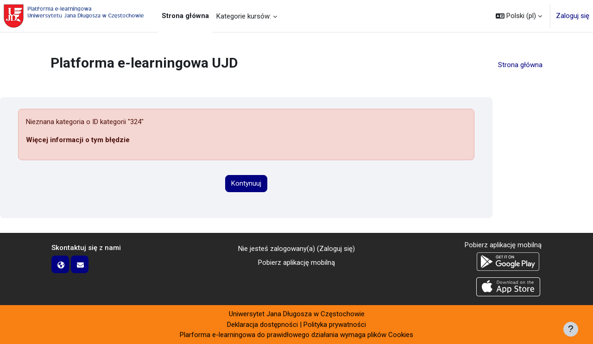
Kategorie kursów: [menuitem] (243, 16)
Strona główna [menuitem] (185, 16)
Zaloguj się (572, 16)
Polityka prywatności (334, 324)
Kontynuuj (246, 183)
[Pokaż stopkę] (570, 329)
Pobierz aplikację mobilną (296, 262)
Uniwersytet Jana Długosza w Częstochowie (297, 314)
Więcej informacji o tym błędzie (78, 140)
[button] (519, 16)
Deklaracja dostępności (262, 324)
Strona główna (520, 65)
